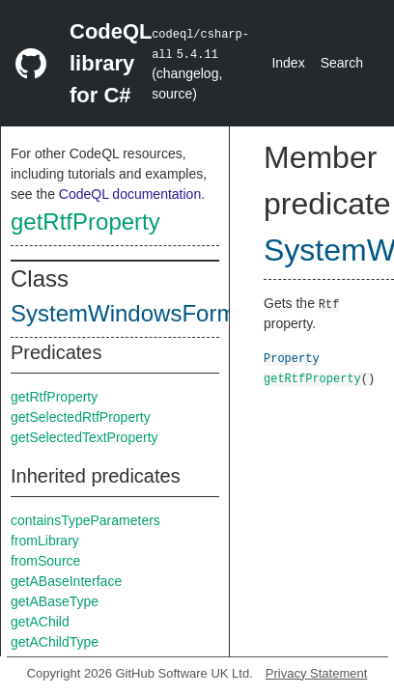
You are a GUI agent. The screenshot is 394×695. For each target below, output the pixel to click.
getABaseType (54, 601)
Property (292, 357)
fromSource (45, 561)
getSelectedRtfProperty (81, 417)
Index (287, 62)
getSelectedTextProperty (84, 437)
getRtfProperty (85, 221)
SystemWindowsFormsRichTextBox (194, 313)
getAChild (40, 621)
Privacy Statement (317, 673)
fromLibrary (45, 540)
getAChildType (54, 642)
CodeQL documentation (130, 194)
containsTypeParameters (85, 520)
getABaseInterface (66, 581)
